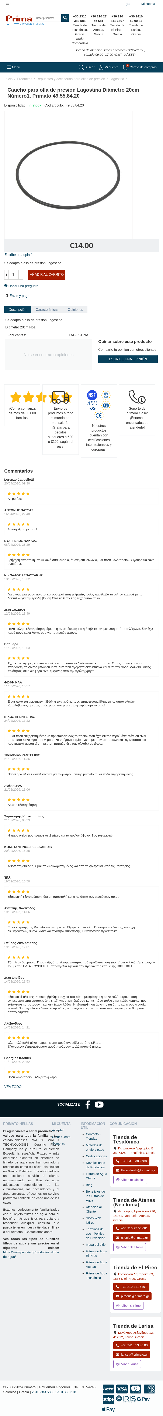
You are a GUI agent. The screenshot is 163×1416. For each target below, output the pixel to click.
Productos (24, 79)
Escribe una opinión (19, 255)
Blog (89, 1185)
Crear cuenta (61, 1137)
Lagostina (117, 79)
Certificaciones (96, 1156)
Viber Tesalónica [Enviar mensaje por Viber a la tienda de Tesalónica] (130, 1180)
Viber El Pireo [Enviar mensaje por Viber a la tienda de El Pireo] (128, 1305)
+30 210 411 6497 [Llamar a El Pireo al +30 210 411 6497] (131, 1286)
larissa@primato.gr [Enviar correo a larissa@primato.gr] (132, 1354)
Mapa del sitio (96, 1244)
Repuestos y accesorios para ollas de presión (71, 79)
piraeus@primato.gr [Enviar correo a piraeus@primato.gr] (132, 1296)
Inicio (9, 79)
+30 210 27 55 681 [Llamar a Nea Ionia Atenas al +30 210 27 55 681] (132, 1228)
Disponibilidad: (15, 105)
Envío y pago (19, 296)
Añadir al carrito (47, 274)
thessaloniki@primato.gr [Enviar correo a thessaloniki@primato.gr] (135, 1170)
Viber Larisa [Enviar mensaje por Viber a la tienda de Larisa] (127, 1364)
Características (47, 309)
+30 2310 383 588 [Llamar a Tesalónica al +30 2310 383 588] (131, 1161)
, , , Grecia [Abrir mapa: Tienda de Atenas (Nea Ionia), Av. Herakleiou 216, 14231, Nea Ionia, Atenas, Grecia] (134, 1215)
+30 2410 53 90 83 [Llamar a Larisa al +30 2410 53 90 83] (132, 1345)
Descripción (18, 309)
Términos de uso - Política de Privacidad (95, 1233)
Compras (58, 1143)
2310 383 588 (42, 1392)
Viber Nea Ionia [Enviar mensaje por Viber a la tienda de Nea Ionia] (129, 1247)
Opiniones (75, 309)
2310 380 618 (65, 1392)
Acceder (58, 1130)
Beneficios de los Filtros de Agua (95, 1196)
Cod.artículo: (54, 105)
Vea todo (12, 1087)
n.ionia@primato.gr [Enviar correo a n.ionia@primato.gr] (132, 1237)
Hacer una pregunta (21, 286)
